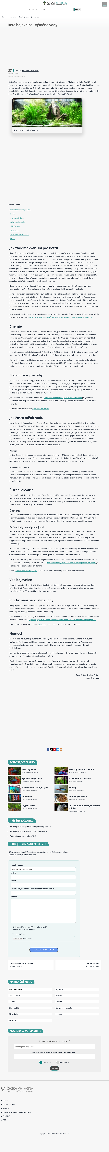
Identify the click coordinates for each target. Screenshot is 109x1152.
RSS (4, 1120)
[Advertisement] (54, 48)
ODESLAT (54, 1068)
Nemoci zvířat (14, 995)
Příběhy (59, 1002)
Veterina (12, 1020)
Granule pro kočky (78, 796)
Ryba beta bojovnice (40, 409)
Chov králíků (14, 1008)
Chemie (12, 214)
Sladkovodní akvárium (80, 778)
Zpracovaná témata (64, 1008)
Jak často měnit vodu (17, 222)
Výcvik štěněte (93, 963)
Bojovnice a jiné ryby (17, 218)
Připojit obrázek (18, 934)
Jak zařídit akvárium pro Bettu (20, 210)
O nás (5, 1100)
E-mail (13, 881)
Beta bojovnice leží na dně (81, 769)
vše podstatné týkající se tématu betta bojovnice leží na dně (71, 563)
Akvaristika (12, 17)
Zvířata (12, 1002)
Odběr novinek (9, 1104)
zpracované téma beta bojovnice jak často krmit (62, 397)
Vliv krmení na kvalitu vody (19, 234)
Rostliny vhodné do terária (21, 963)
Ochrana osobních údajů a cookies (17, 1112)
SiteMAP (6, 1116)
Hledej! (77, 9)
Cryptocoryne (28, 805)
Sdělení (14, 896)
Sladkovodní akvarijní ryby (26, 570)
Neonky (72, 787)
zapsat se (47, 1062)
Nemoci (12, 238)
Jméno (13, 873)
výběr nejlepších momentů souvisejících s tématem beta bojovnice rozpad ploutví (62, 619)
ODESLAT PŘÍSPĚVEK (43, 950)
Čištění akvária (15, 226)
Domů (4, 17)
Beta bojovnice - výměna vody (23, 826)
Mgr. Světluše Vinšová (30, 71)
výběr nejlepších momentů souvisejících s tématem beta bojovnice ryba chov (60, 317)
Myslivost (60, 989)
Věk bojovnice (14, 230)
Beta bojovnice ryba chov (20, 831)
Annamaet (42, 624)
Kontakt (59, 1014)
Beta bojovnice (29, 769)
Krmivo (59, 995)
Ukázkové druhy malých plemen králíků (84, 806)
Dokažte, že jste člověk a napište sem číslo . (33, 888)
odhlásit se (64, 1062)
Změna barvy (15, 836)
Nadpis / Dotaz (17, 865)
